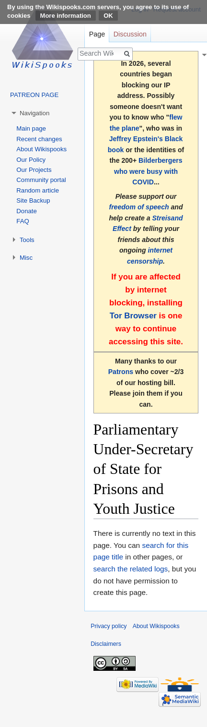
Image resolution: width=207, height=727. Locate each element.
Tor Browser (133, 315)
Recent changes (39, 139)
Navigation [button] (34, 113)
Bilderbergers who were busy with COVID (148, 171)
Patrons (120, 372)
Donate (26, 211)
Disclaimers (106, 644)
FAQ (22, 221)
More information (65, 15)
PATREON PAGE (34, 94)
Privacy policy (108, 626)
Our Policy (31, 159)
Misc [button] (26, 257)
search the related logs (130, 569)
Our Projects (33, 169)
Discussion (130, 34)
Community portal (41, 179)
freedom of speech (139, 207)
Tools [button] (27, 239)
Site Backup (33, 200)
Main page (31, 128)
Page (97, 34)
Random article (37, 190)
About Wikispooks (41, 149)
